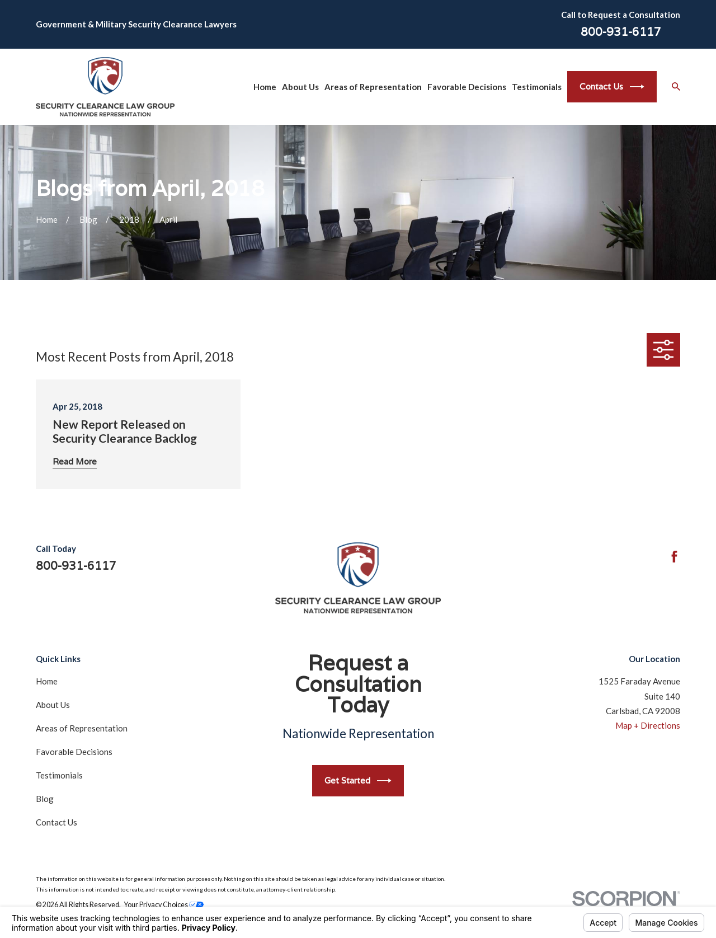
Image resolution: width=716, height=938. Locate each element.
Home (47, 681)
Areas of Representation (82, 728)
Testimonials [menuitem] (537, 87)
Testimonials (59, 775)
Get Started (358, 780)
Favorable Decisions (74, 752)
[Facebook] (674, 556)
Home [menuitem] (264, 87)
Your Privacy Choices (164, 905)
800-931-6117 (621, 32)
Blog (45, 799)
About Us (53, 705)
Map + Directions (647, 725)
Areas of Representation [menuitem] (373, 87)
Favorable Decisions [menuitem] (466, 87)
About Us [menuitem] (300, 87)
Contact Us (612, 86)
